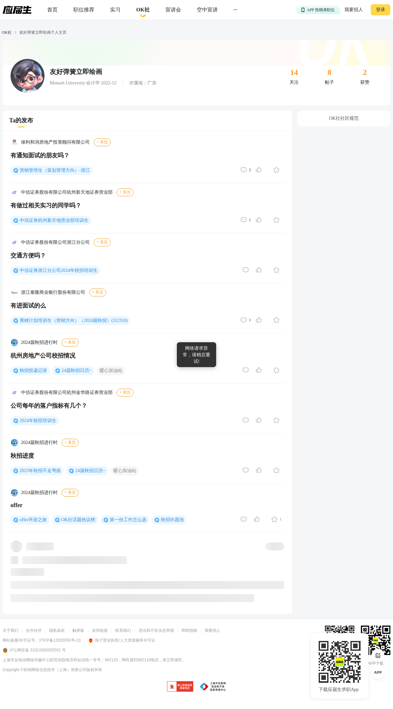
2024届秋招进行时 (39, 342)
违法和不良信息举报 (156, 630)
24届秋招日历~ (77, 370)
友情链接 (100, 630)
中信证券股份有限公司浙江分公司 (55, 242)
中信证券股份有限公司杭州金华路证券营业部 (67, 392)
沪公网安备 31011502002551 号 (34, 650)
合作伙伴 (34, 630)
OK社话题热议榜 (78, 519)
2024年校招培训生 (38, 420)
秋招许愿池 (172, 519)
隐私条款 (57, 630)
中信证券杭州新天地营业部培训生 (54, 220)
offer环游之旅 (33, 519)
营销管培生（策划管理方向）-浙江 (55, 170)
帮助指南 (189, 630)
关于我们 (10, 630)
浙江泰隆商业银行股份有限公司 (53, 292)
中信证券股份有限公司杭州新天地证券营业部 (67, 192)
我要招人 (354, 9)
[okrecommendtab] (143, 10)
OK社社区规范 (344, 118)
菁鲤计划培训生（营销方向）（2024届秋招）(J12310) (74, 320)
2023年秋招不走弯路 (40, 470)
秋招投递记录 (33, 370)
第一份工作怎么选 (128, 519)
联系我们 (123, 630)
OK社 (6, 32)
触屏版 (78, 630)
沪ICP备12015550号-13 (60, 640)
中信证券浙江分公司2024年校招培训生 (59, 270)
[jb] (180, 687)
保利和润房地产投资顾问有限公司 (55, 142)
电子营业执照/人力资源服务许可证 (121, 640)
